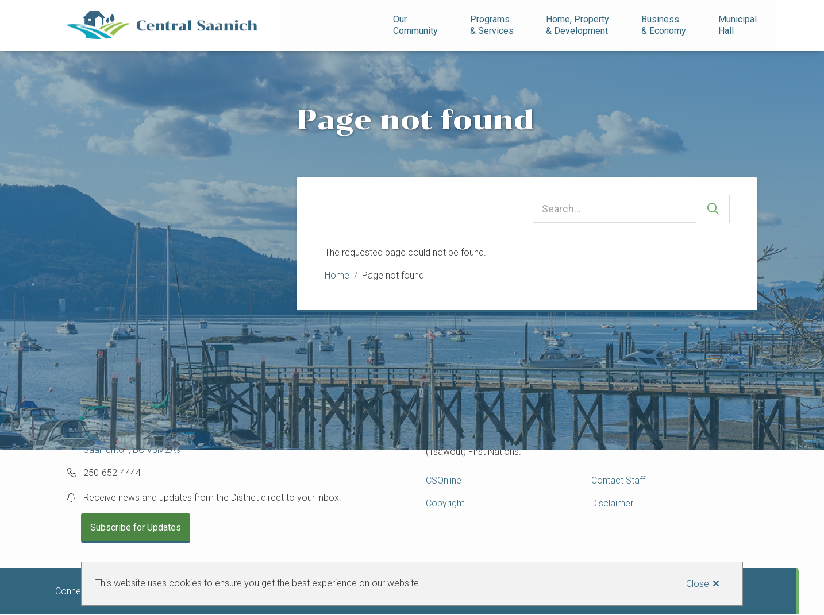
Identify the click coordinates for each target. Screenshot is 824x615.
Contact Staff (618, 480)
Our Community (415, 25)
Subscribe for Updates (135, 527)
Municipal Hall (738, 25)
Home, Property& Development (577, 25)
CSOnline (443, 480)
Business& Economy (663, 25)
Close (697, 583)
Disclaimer (612, 503)
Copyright (445, 503)
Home (337, 275)
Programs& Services (492, 25)
